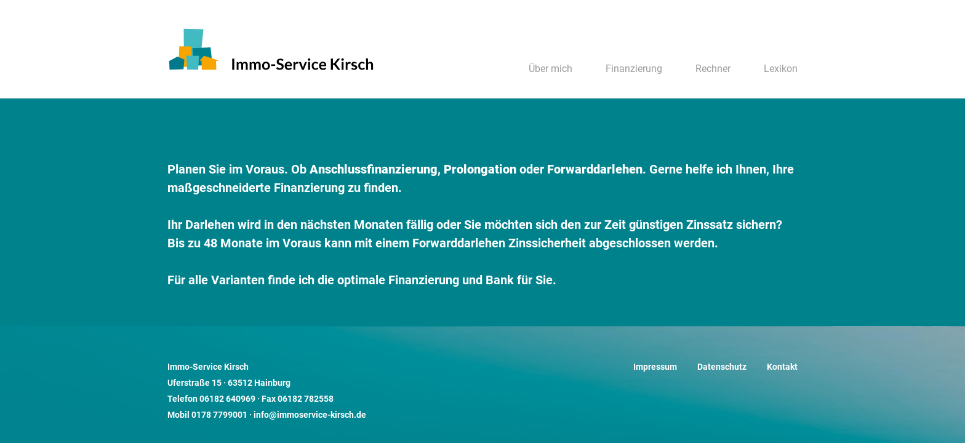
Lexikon (781, 68)
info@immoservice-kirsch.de (310, 415)
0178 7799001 (219, 415)
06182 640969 (227, 399)
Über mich (550, 68)
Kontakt (782, 367)
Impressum (655, 367)
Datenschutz (722, 367)
